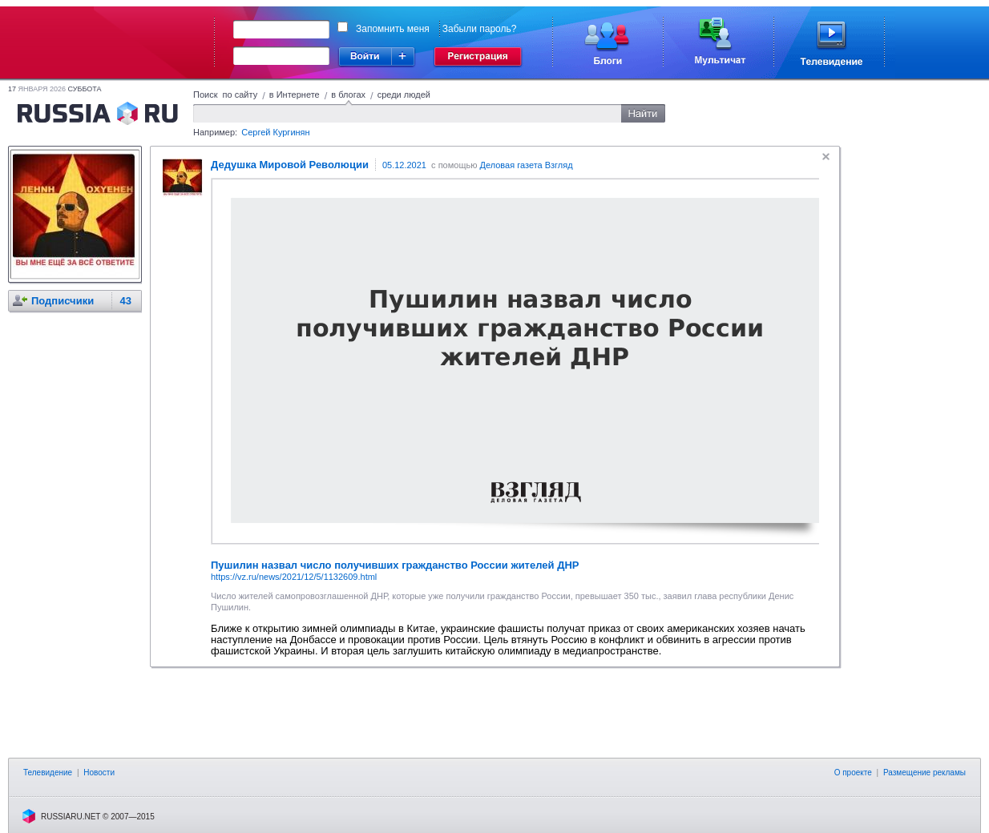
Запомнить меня (393, 28)
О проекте (853, 772)
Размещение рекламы (924, 772)
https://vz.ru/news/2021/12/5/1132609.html (294, 576)
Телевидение (47, 772)
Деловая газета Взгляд (525, 165)
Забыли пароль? (479, 28)
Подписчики (62, 301)
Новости (99, 772)
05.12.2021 (404, 165)
